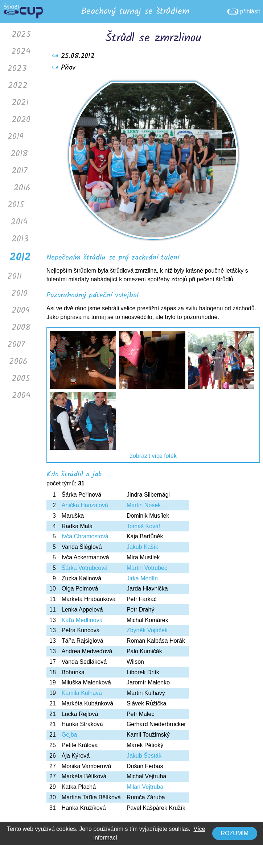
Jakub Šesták (144, 756)
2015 (15, 205)
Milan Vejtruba (145, 787)
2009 (21, 310)
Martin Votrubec (147, 568)
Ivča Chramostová (85, 536)
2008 (21, 327)
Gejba (69, 735)
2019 (15, 137)
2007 (16, 344)
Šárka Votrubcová (84, 568)
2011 (14, 276)
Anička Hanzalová (85, 505)
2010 (19, 293)
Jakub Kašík (142, 547)
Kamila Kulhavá (82, 693)
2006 (18, 362)
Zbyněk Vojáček (147, 630)
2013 (20, 239)
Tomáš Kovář (143, 526)
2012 (19, 257)
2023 (17, 69)
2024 (20, 52)
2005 (21, 379)
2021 (20, 103)
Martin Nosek (144, 505)
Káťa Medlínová (82, 620)
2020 (21, 120)
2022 (18, 86)
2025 (21, 35)
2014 (19, 222)
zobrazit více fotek (153, 456)
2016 (22, 188)
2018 (19, 154)
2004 (21, 396)
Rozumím (234, 833)
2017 (20, 171)
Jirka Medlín (142, 578)
